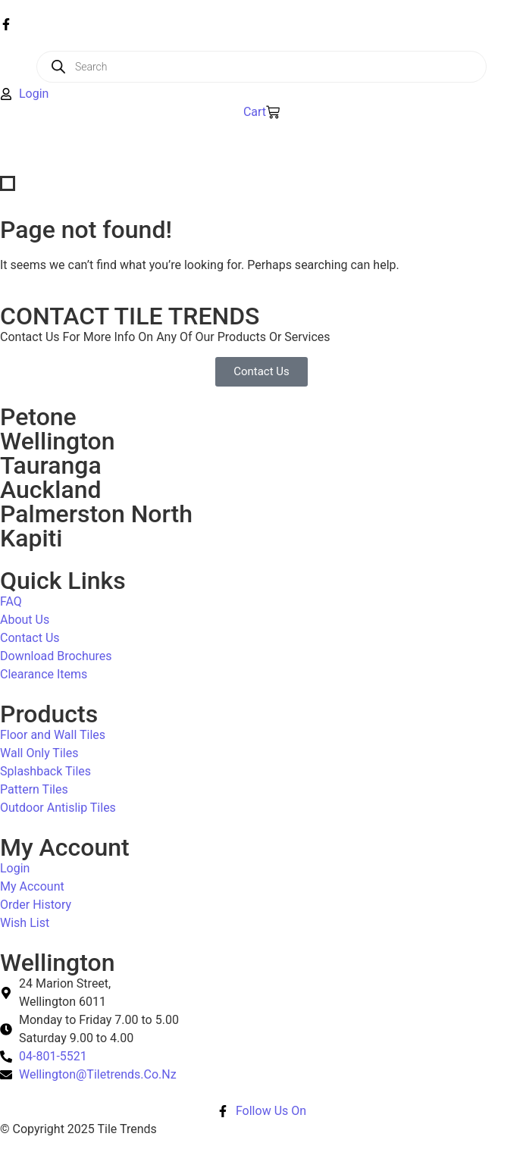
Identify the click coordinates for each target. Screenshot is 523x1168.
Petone (38, 416)
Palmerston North (96, 513)
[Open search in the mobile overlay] (261, 67)
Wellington (57, 441)
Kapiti (31, 538)
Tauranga (51, 465)
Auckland (50, 489)
